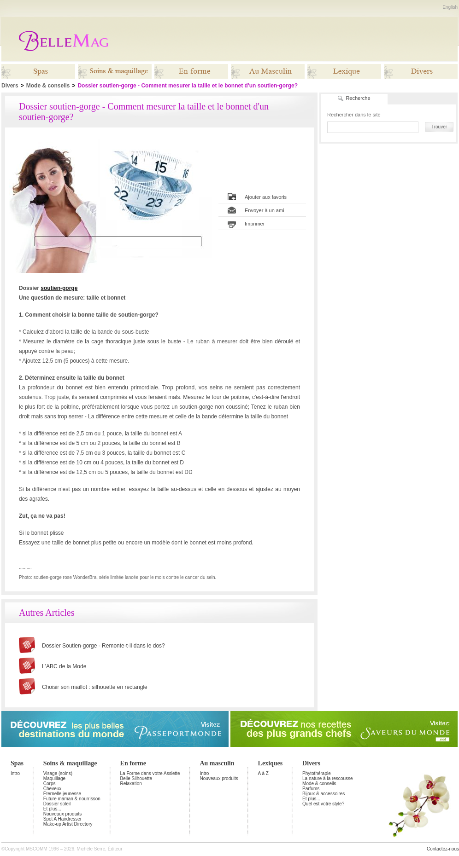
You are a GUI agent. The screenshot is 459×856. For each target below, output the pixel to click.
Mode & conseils (48, 85)
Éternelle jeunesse (62, 793)
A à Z (263, 773)
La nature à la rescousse (327, 778)
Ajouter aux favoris (266, 197)
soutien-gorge (59, 288)
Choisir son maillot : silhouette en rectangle (94, 687)
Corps (49, 783)
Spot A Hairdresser (62, 818)
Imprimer (255, 224)
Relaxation (131, 783)
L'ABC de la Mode (64, 666)
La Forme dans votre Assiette (150, 773)
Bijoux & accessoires (323, 793)
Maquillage (54, 778)
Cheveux (52, 788)
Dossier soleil (57, 803)
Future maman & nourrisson (71, 798)
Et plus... (52, 808)
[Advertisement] (388, 202)
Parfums (310, 788)
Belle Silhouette (136, 778)
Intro (15, 773)
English (450, 7)
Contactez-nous (443, 848)
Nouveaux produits (62, 813)
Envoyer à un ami (264, 211)
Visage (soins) (57, 773)
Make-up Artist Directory (68, 824)
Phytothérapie (316, 773)
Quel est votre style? (323, 803)
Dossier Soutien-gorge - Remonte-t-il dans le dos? (103, 645)
